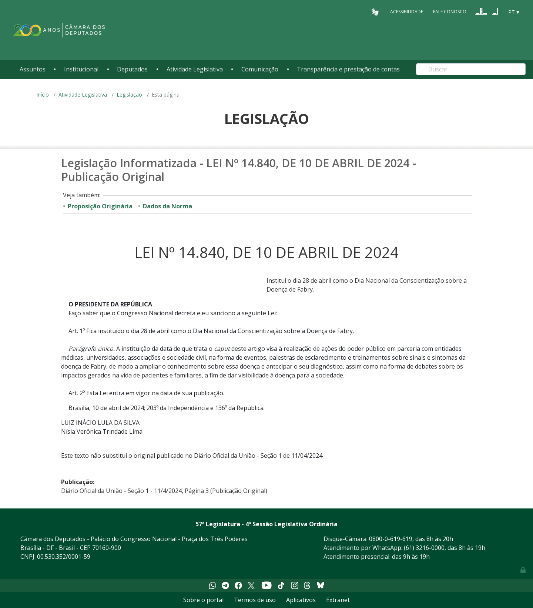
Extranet (338, 600)
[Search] (471, 69)
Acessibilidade (406, 12)
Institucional (81, 69)
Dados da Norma (167, 206)
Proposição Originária (100, 206)
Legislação (129, 94)
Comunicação (259, 69)
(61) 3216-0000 (424, 548)
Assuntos (33, 69)
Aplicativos (301, 600)
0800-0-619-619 (390, 539)
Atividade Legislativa (195, 69)
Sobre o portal (203, 600)
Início (42, 94)
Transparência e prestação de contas (348, 69)
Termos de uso (255, 600)
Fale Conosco (449, 12)
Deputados (132, 69)
